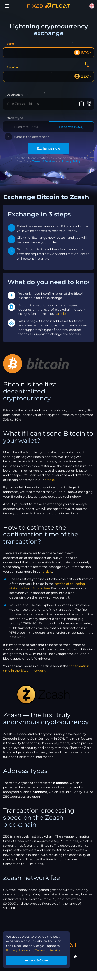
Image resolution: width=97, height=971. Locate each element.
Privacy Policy (71, 161)
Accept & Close (36, 960)
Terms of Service (47, 950)
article (61, 314)
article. (50, 480)
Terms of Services (43, 161)
